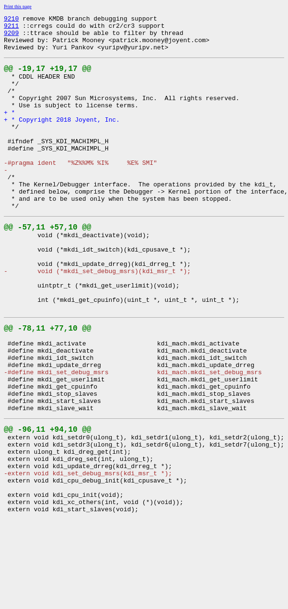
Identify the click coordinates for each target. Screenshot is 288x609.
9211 (11, 28)
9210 (11, 19)
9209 (11, 37)
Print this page (18, 6)
